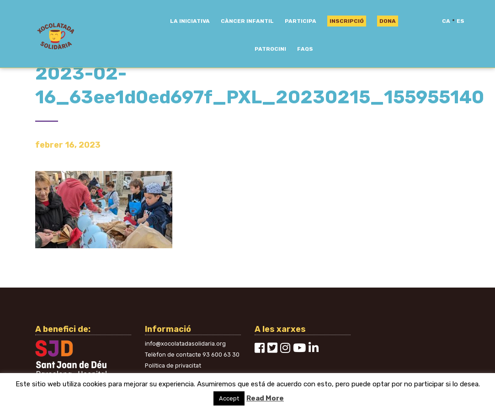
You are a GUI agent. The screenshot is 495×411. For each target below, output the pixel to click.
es (460, 21)
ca (446, 21)
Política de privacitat (173, 365)
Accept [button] (229, 398)
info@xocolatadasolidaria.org (185, 343)
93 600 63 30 (221, 354)
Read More (265, 398)
